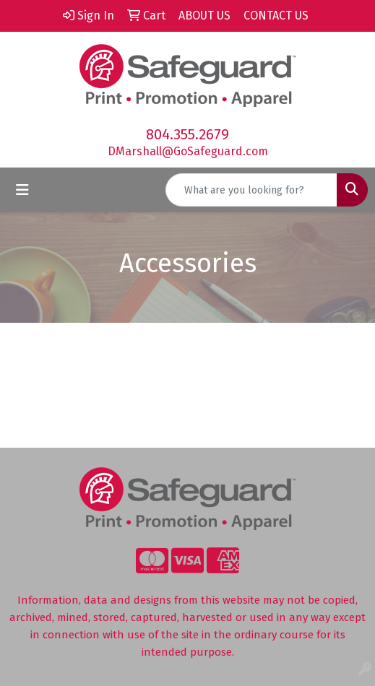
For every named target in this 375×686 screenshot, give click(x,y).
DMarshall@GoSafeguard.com (188, 151)
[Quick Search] (251, 190)
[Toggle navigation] (22, 190)
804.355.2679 (187, 134)
